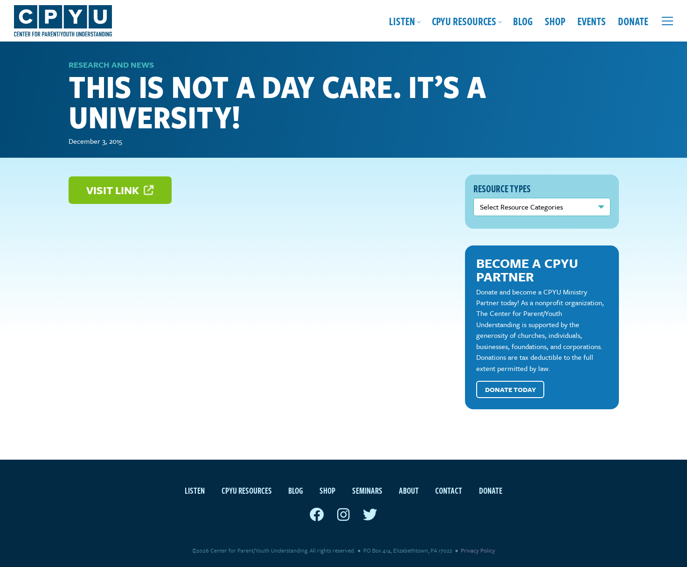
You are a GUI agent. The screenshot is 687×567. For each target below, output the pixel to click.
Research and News (111, 64)
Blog (523, 21)
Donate (633, 21)
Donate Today (510, 389)
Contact (448, 490)
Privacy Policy (478, 550)
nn (542, 207)
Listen (402, 21)
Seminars (367, 490)
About (409, 490)
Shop (555, 21)
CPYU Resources (464, 21)
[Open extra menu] (667, 21)
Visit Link (119, 190)
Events (591, 21)
